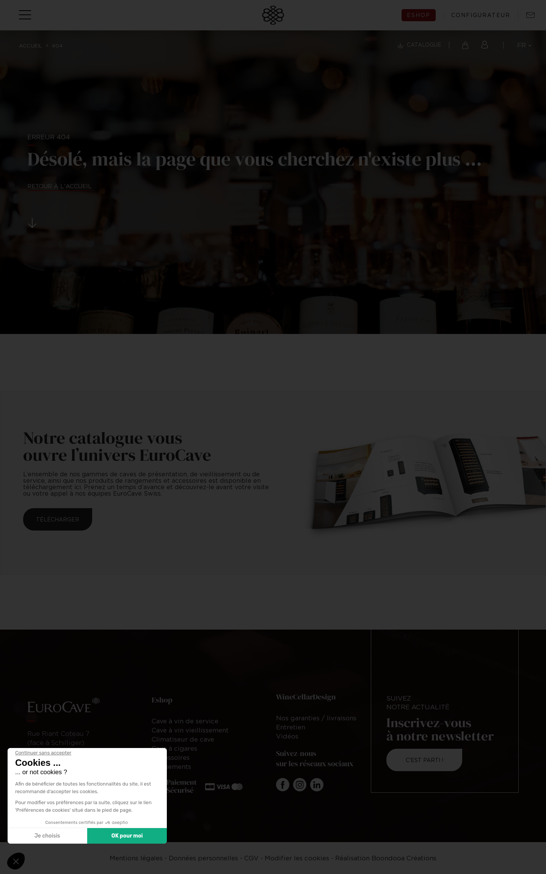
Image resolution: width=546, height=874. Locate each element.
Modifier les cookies (297, 858)
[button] (16, 861)
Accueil (30, 45)
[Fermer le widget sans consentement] (43, 753)
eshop (418, 15)
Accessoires (171, 757)
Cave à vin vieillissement (190, 730)
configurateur (480, 15)
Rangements (171, 766)
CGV (251, 858)
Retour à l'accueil (59, 186)
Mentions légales (136, 858)
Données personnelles (203, 858)
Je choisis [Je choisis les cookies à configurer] (47, 836)
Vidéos (287, 736)
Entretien (290, 727)
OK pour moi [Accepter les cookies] (127, 836)
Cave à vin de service (185, 721)
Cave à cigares (174, 748)
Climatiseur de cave (183, 739)
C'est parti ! (424, 760)
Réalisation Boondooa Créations (385, 858)
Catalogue (424, 44)
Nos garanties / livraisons (316, 718)
